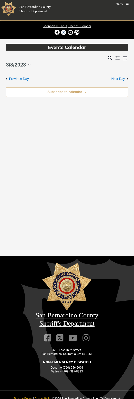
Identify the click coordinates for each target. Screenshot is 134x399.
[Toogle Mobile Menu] (122, 3)
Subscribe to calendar (64, 92)
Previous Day (17, 79)
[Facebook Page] (47, 338)
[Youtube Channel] (72, 338)
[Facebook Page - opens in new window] (57, 32)
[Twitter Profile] (59, 338)
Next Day (119, 79)
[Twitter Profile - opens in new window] (63, 32)
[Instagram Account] (86, 338)
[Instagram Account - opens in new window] (76, 32)
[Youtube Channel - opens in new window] (70, 32)
